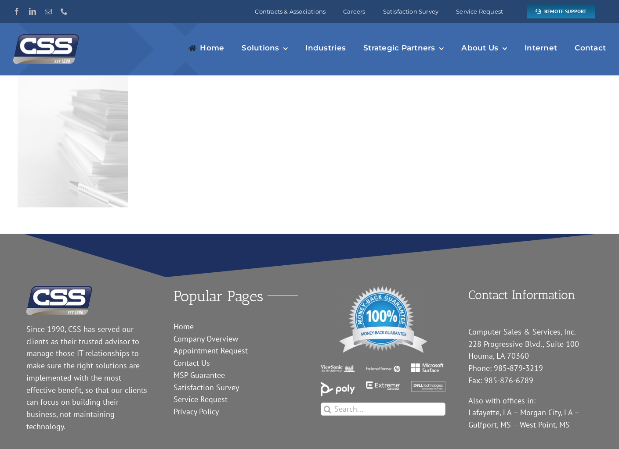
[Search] (327, 409)
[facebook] (16, 11)
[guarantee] (383, 290)
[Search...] (383, 409)
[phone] (64, 11)
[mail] (48, 11)
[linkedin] (32, 11)
